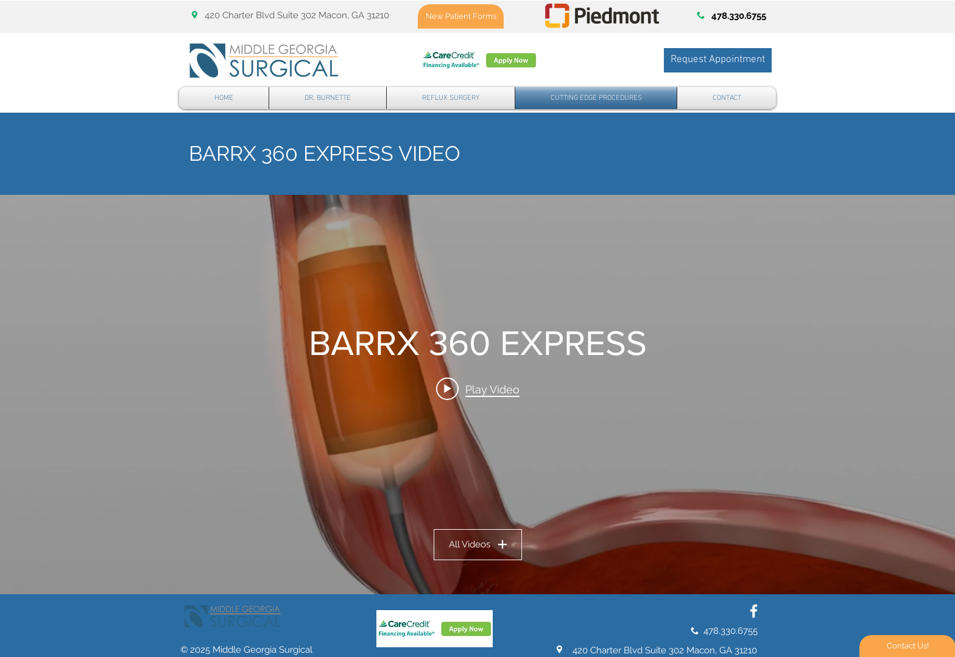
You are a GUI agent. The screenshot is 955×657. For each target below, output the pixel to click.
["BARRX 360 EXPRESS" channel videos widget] (477, 394)
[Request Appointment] (718, 60)
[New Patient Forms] (461, 16)
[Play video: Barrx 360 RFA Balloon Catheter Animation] (478, 389)
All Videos (478, 544)
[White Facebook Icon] (754, 611)
